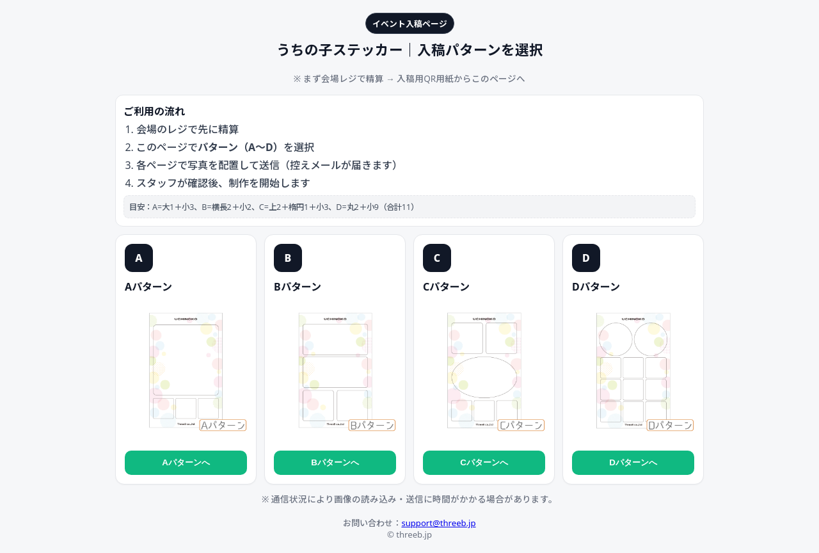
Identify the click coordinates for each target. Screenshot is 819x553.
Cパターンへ (484, 462)
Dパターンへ (633, 462)
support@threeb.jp (438, 523)
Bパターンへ (335, 462)
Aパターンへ (186, 462)
